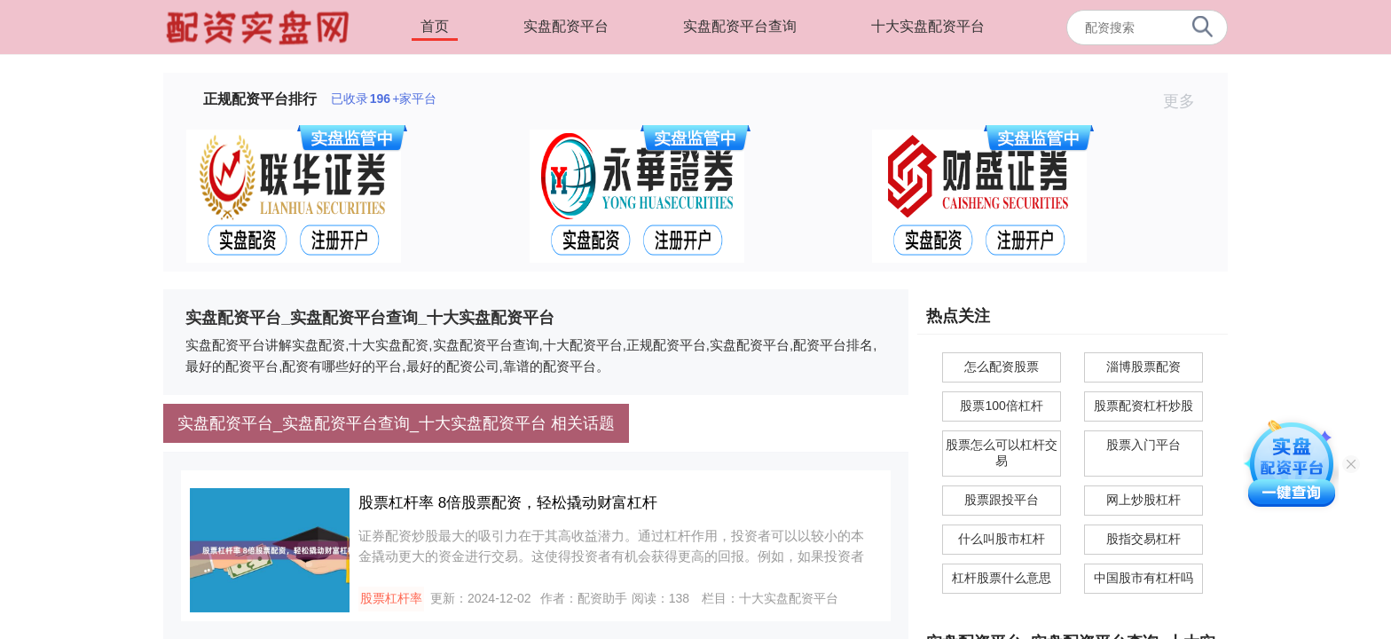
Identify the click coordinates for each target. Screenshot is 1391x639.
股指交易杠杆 (1143, 539)
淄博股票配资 (1143, 366)
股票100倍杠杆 (1001, 405)
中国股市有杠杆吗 (1143, 578)
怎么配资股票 (1001, 366)
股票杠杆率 (391, 598)
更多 (1186, 101)
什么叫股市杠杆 (1001, 539)
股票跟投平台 (1001, 500)
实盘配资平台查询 (740, 26)
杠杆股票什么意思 (1001, 578)
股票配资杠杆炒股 (1143, 405)
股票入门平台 (1143, 445)
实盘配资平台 (566, 26)
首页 (434, 26)
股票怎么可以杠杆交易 (1001, 453)
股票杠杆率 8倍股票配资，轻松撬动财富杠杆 (507, 502)
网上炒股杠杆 (1143, 500)
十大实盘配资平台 (928, 26)
